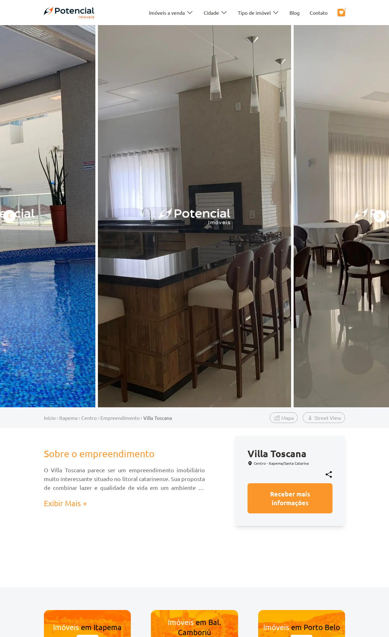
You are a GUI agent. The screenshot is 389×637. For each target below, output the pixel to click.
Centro (89, 418)
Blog (295, 12)
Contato (319, 12)
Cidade (216, 12)
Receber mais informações (290, 498)
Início (50, 418)
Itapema (68, 418)
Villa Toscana (157, 418)
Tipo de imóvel (259, 12)
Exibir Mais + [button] (65, 503)
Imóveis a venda (171, 12)
